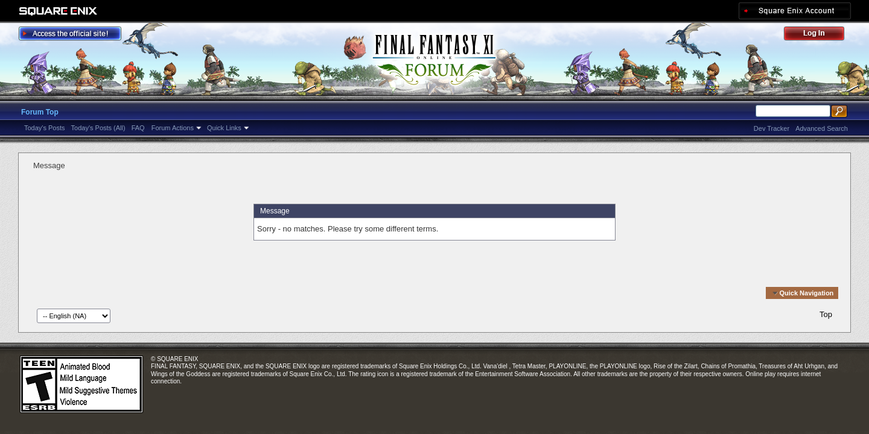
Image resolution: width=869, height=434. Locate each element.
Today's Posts (44, 127)
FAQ (138, 127)
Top (826, 314)
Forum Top (40, 112)
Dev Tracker (771, 128)
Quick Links (224, 127)
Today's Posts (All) (98, 127)
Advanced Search (821, 128)
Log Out (820, 35)
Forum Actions (172, 127)
